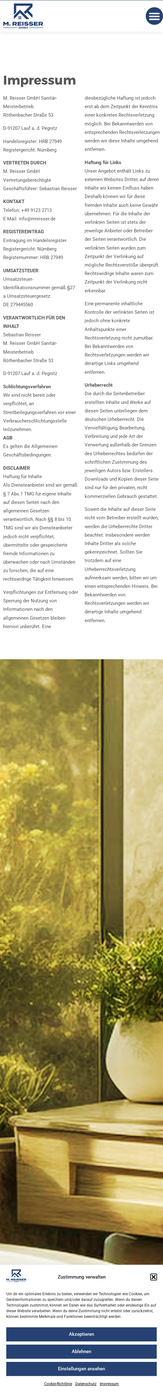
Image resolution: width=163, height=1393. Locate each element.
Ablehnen (81, 1351)
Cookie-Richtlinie (58, 1384)
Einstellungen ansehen (81, 1369)
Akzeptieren (81, 1334)
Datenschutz (86, 1384)
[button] (153, 1277)
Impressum (109, 1384)
